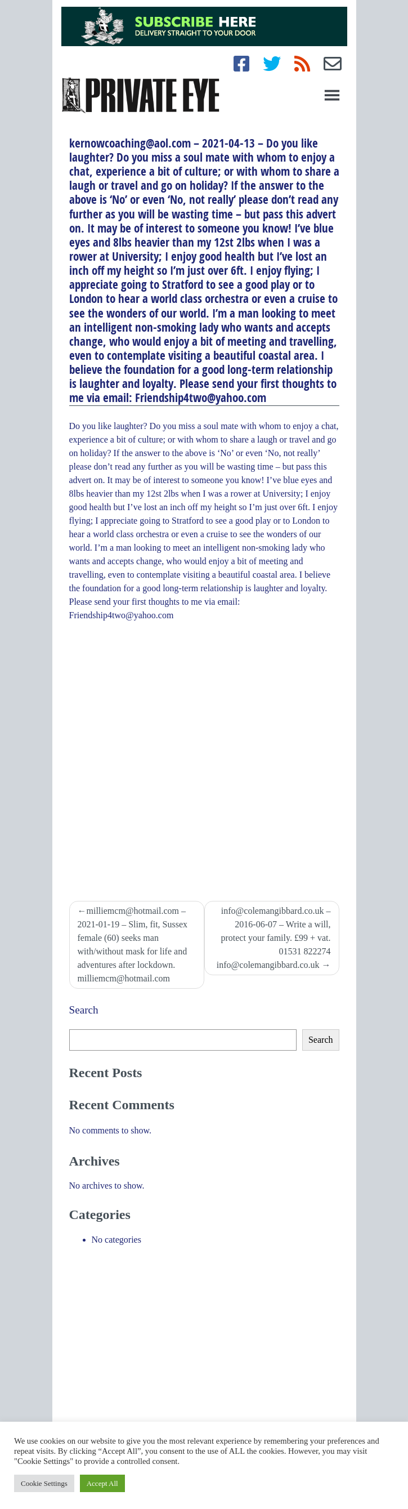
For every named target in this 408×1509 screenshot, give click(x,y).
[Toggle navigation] (332, 95)
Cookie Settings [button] (44, 1483)
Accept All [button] (102, 1483)
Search (83, 1010)
